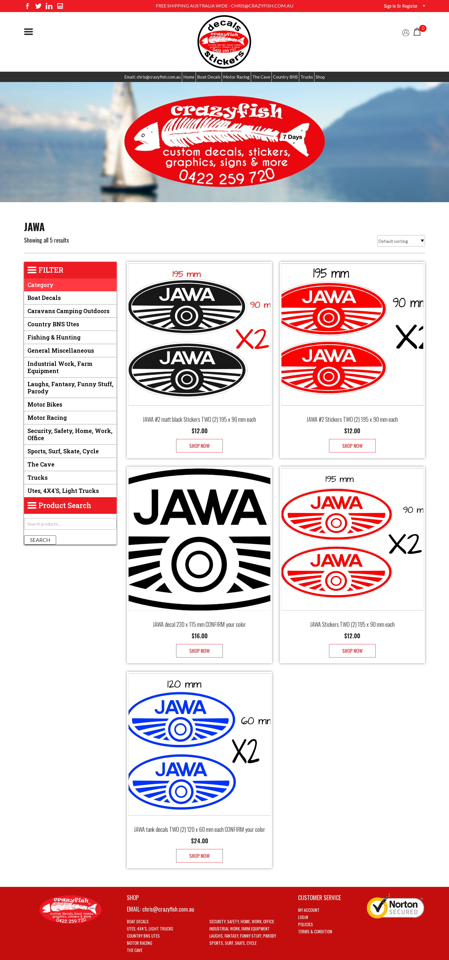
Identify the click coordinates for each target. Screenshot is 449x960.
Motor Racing (236, 76)
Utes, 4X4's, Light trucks (63, 490)
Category (40, 284)
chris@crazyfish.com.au (168, 891)
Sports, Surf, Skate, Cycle (63, 451)
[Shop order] (401, 241)
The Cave (261, 76)
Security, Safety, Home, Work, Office (70, 434)
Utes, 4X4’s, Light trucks (150, 911)
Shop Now (199, 440)
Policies (305, 907)
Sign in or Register (401, 5)
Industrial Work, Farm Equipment (59, 367)
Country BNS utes (53, 324)
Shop (320, 76)
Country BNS (285, 76)
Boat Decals (208, 76)
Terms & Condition (315, 914)
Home (188, 76)
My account (309, 892)
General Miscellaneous (60, 350)
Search (40, 540)
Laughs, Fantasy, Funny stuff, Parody (70, 387)
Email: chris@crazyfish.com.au (152, 76)
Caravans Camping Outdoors (68, 311)
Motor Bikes (44, 404)
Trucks (306, 76)
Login (303, 900)
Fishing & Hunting (53, 337)
